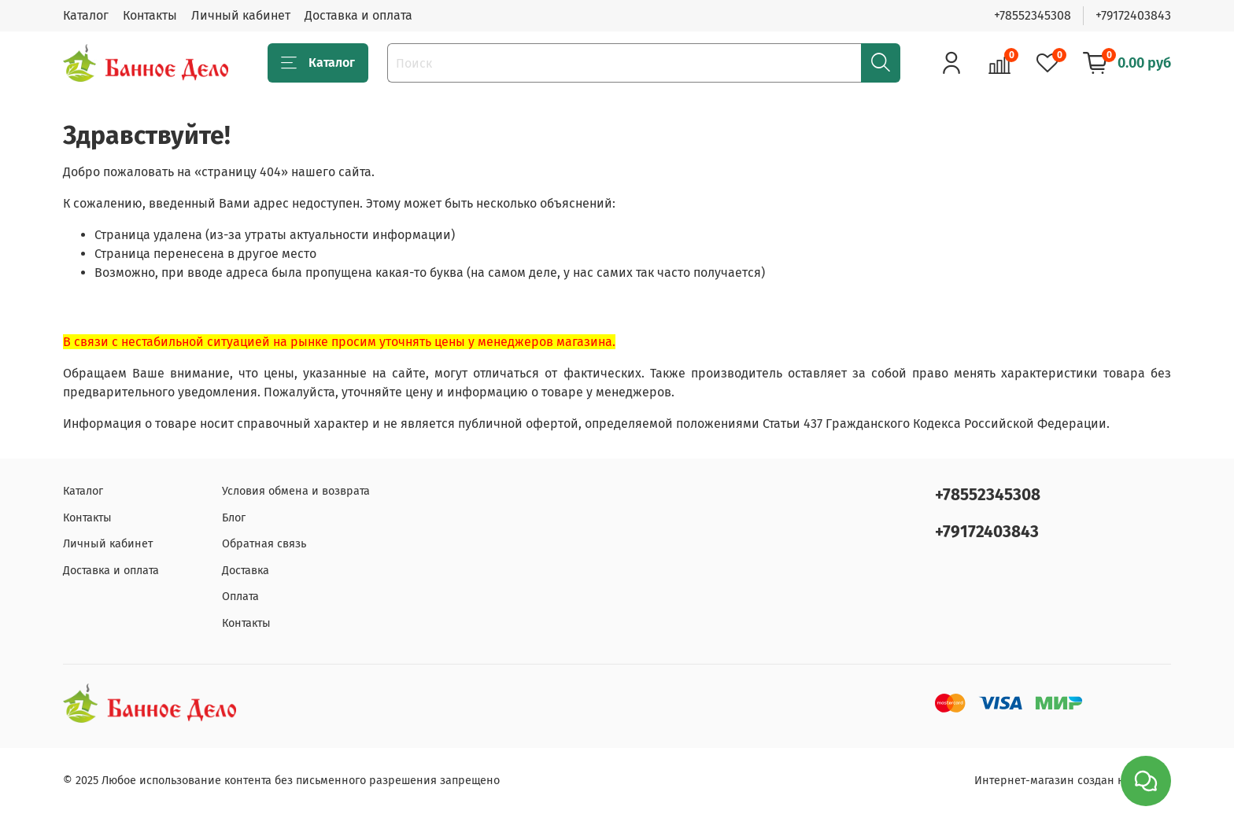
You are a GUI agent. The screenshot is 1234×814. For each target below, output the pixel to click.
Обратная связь (264, 544)
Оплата (240, 596)
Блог (234, 518)
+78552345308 (1032, 15)
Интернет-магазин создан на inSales (1072, 780)
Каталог (86, 15)
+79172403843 (1133, 15)
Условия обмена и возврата (296, 491)
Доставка (245, 570)
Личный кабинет (240, 15)
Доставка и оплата (358, 15)
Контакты (150, 15)
